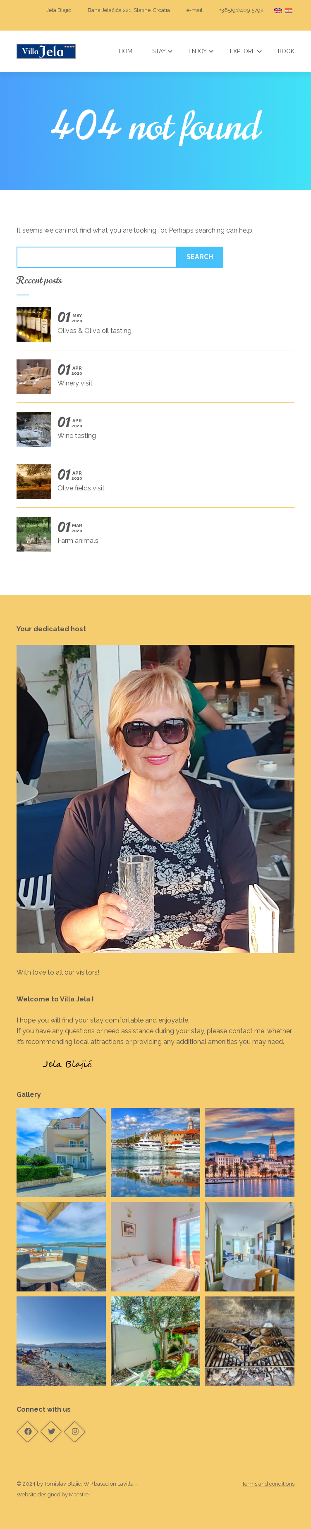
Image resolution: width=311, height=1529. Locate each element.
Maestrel (79, 1494)
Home (127, 51)
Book (286, 51)
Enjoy (201, 51)
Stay (162, 51)
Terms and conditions (268, 1484)
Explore (246, 51)
